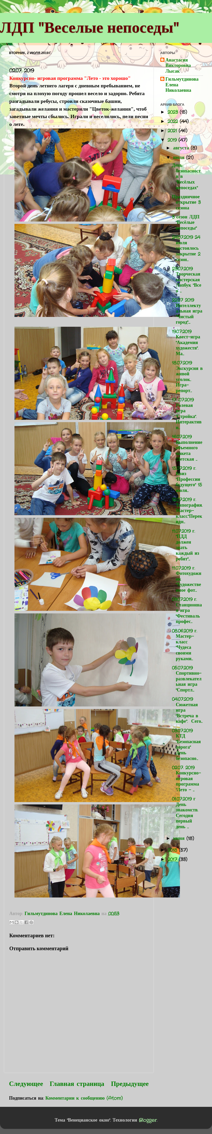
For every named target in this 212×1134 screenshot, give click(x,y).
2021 (173, 130)
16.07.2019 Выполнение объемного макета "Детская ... (187, 447)
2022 (174, 121)
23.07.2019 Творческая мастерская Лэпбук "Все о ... (187, 279)
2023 (174, 112)
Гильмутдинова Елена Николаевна (182, 85)
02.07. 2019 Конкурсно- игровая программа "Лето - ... (186, 778)
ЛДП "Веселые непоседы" (89, 27)
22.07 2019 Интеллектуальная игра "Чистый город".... (187, 311)
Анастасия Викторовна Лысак (178, 66)
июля (179, 157)
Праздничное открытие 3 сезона (186, 202)
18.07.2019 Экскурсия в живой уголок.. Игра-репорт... (187, 377)
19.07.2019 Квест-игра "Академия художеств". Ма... (186, 342)
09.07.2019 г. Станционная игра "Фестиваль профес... (187, 610)
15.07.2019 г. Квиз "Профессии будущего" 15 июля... (187, 479)
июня (179, 838)
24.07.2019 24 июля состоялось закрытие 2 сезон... (186, 248)
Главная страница (77, 1084)
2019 (173, 140)
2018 (173, 850)
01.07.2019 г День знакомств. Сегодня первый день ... (185, 813)
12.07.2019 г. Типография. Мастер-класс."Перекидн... (187, 510)
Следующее (26, 1084)
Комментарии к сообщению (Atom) (84, 1098)
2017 (173, 859)
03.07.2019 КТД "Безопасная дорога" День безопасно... (186, 744)
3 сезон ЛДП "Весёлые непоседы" (186, 223)
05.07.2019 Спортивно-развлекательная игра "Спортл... (186, 679)
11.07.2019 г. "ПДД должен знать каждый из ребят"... (185, 545)
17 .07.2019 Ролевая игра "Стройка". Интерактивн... (187, 414)
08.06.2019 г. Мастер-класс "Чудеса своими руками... (184, 645)
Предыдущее (130, 1084)
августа (182, 148)
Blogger (148, 1120)
